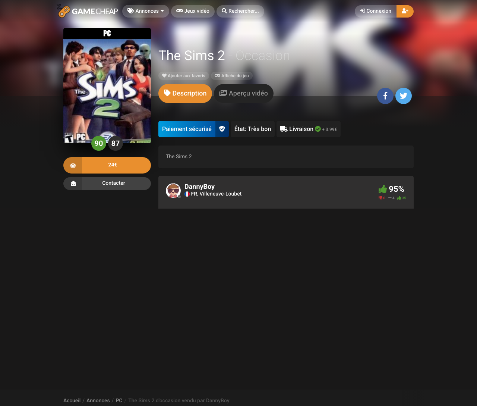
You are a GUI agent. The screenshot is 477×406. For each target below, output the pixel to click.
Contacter (107, 183)
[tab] (185, 93)
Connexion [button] (375, 11)
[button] (240, 11)
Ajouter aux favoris (183, 75)
